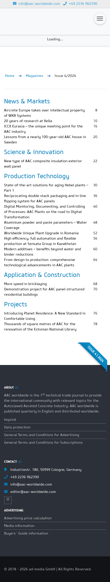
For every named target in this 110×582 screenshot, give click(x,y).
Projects (15, 304)
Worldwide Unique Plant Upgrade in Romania (41, 233)
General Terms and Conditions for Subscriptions (43, 442)
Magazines (34, 75)
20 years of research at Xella (28, 121)
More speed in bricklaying (25, 283)
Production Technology (36, 176)
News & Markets (27, 101)
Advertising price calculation (28, 518)
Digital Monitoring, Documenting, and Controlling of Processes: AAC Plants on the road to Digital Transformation (44, 211)
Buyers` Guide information (26, 533)
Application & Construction (42, 274)
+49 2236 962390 (80, 3)
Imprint (10, 419)
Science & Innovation (33, 152)
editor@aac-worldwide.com (33, 491)
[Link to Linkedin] (8, 499)
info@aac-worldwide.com (36, 3)
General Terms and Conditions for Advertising (41, 435)
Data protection (17, 427)
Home (9, 75)
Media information (19, 525)
